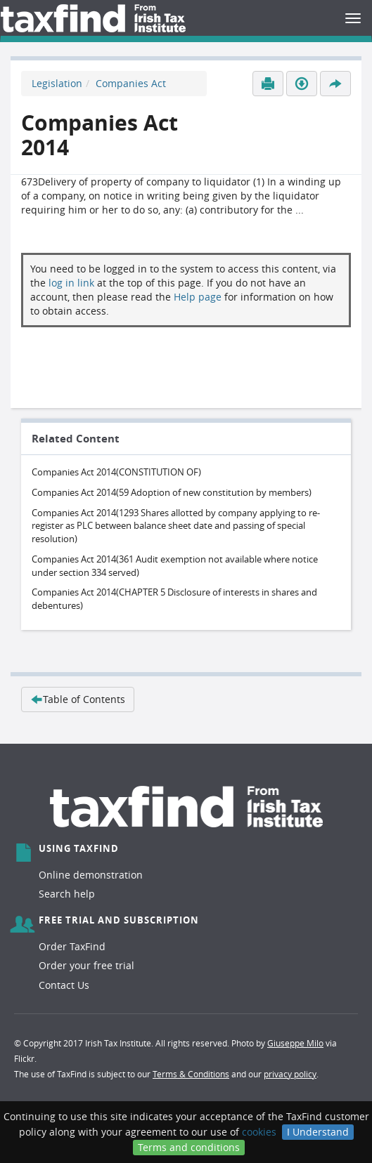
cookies (259, 1131)
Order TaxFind (72, 946)
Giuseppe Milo (295, 1043)
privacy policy (290, 1073)
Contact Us (64, 985)
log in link (71, 282)
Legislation (57, 83)
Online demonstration (91, 874)
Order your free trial (86, 965)
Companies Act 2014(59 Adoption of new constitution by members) (172, 492)
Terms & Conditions (191, 1073)
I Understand (318, 1131)
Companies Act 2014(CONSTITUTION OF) (116, 472)
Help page (198, 296)
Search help (67, 893)
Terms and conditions (189, 1147)
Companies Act (131, 83)
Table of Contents (77, 699)
